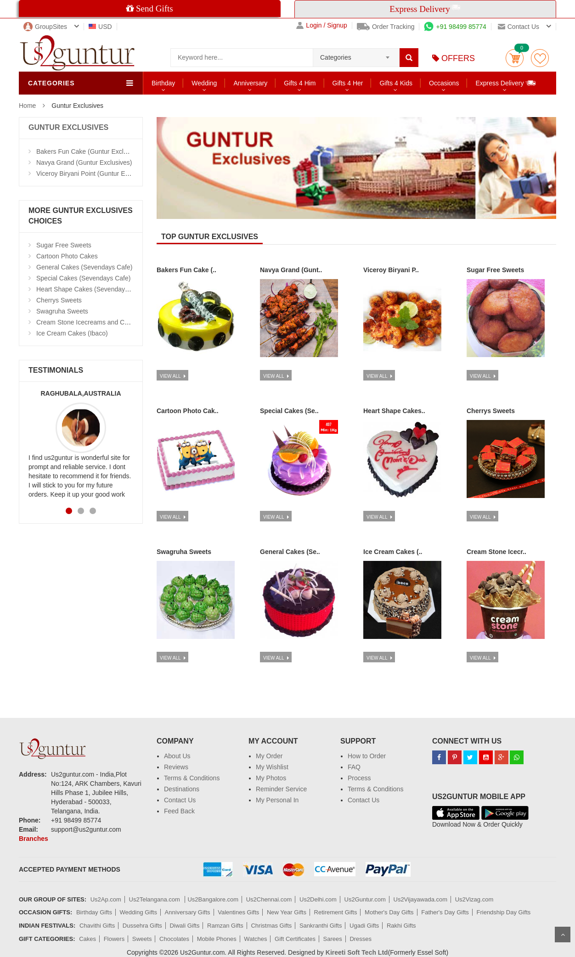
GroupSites (45, 26)
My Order (269, 756)
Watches (255, 938)
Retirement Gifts (335, 912)
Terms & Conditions (192, 778)
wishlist (540, 58)
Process (359, 778)
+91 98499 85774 (455, 26)
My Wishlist (272, 767)
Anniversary (250, 83)
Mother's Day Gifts (389, 912)
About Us (177, 756)
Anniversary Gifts (187, 912)
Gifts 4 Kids (395, 83)
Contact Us (180, 800)
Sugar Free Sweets (63, 245)
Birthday (163, 83)
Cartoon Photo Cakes (67, 256)
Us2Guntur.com (365, 899)
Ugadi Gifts (364, 925)
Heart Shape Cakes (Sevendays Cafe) (91, 289)
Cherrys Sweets (59, 300)
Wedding (204, 83)
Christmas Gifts (271, 925)
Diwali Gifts (184, 925)
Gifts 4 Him (300, 83)
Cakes (87, 938)
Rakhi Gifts (401, 925)
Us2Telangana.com (155, 899)
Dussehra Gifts (142, 925)
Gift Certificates (295, 938)
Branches (33, 838)
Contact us (518, 26)
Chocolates (174, 938)
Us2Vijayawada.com (421, 899)
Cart (515, 58)
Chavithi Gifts (97, 925)
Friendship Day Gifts (504, 912)
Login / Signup (321, 25)
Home (27, 105)
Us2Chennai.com (269, 899)
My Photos (271, 778)
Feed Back (179, 811)
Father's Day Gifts (445, 912)
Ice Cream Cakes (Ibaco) (72, 333)
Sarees (332, 938)
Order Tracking (386, 26)
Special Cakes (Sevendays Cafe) (83, 278)
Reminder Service (281, 789)
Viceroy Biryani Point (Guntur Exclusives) (94, 173)
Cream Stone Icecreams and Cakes (87, 322)
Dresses (361, 938)
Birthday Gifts (94, 912)
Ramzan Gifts (225, 925)
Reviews (176, 767)
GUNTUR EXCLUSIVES (68, 127)
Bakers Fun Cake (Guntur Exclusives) (90, 151)
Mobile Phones (217, 938)
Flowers (114, 938)
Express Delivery (505, 82)
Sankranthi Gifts (320, 925)
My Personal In (277, 800)
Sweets (142, 938)
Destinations (181, 789)
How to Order (367, 756)
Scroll (562, 934)
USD (100, 26)
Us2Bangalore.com (212, 899)
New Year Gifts (286, 912)
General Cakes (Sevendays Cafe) (84, 267)
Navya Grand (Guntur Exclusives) (84, 162)
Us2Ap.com (105, 899)
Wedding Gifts (138, 912)
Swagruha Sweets (62, 311)
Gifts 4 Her (348, 83)
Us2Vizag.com (474, 899)
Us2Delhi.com (318, 899)
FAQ (354, 767)
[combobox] (356, 54)
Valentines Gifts (238, 912)
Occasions (444, 83)
